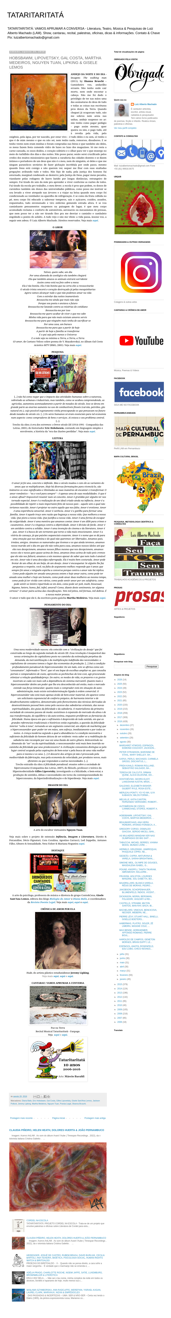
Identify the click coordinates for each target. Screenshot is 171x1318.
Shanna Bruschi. (79, 1104)
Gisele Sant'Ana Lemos (82, 1101)
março (123, 971)
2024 (120, 688)
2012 (120, 997)
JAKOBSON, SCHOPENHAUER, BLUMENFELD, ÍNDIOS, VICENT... (137, 890)
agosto (123, 742)
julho (122, 954)
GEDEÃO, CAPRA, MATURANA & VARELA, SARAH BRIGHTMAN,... (137, 857)
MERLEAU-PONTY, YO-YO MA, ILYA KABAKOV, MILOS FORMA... (137, 793)
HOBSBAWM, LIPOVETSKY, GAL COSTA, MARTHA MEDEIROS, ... (136, 816)
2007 (120, 1018)
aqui (56, 976)
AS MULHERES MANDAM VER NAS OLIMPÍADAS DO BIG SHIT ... (137, 836)
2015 (120, 984)
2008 (120, 1013)
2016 (120, 721)
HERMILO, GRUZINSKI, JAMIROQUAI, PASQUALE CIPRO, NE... (138, 850)
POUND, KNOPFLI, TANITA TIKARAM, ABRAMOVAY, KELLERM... (137, 870)
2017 (120, 717)
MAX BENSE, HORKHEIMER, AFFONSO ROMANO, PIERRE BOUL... (135, 933)
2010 (120, 1005)
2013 (120, 992)
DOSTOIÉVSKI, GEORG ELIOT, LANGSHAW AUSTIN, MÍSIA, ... (135, 780)
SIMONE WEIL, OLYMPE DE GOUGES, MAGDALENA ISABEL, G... (138, 863)
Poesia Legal (65, 1104)
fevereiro (124, 975)
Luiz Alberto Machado (145, 104)
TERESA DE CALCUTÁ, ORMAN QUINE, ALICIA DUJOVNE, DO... (136, 773)
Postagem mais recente (21, 1118)
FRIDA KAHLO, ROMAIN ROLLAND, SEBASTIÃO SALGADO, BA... (136, 766)
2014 (120, 988)
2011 (120, 1001)
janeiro (123, 979)
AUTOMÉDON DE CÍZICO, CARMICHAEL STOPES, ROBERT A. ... (138, 809)
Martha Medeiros (39, 1104)
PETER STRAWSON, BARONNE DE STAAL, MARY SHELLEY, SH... (137, 753)
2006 (120, 1022)
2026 (120, 679)
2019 (120, 709)
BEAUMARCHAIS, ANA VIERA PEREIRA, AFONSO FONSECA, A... (138, 823)
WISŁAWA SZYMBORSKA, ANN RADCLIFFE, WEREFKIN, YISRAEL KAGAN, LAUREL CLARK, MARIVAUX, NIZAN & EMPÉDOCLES (64, 1291)
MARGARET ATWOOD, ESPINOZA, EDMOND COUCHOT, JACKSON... (137, 746)
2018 (120, 713)
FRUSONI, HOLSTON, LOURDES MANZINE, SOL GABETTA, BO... (136, 877)
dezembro (125, 725)
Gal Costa (51, 1101)
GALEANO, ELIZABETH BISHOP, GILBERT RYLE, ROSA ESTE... (135, 787)
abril (122, 966)
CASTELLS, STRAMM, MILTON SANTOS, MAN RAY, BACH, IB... (136, 904)
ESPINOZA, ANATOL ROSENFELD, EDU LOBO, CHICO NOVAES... (136, 947)
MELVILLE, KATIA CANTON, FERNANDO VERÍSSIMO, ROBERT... (138, 800)
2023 (120, 692)
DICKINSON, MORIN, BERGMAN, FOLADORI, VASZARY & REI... (135, 897)
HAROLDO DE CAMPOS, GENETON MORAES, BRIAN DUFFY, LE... (137, 940)
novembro (125, 729)
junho (123, 958)
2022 (120, 696)
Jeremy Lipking (24, 1104)
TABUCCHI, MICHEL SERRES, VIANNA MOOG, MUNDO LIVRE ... (138, 843)
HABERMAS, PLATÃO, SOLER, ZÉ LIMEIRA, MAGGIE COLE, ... (136, 924)
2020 (120, 705)
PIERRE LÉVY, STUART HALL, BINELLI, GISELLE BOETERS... (138, 917)
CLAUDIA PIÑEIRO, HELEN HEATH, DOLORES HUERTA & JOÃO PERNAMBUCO (56, 1130)
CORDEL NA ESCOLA (37, 1220)
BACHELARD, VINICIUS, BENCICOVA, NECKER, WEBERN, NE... (138, 911)
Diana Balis (27, 1101)
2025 (120, 684)
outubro (124, 733)
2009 (120, 1009)
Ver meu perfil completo (125, 128)
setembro (124, 737)
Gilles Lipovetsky (63, 1101)
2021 (120, 700)
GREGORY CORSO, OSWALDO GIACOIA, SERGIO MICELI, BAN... (137, 830)
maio (122, 962)
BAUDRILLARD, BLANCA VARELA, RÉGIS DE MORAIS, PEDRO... (136, 884)
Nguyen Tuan (53, 1104)
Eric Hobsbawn (39, 1101)
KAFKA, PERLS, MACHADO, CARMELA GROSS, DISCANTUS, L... (138, 760)
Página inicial (58, 1118)
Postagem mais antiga (95, 1118)
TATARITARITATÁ (35, 15)
